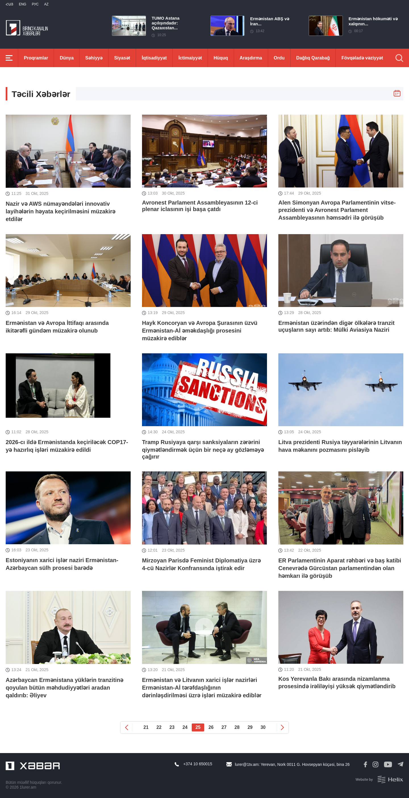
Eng (22, 4)
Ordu (279, 57)
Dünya (67, 57)
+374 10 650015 (197, 764)
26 (211, 727)
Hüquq (221, 57)
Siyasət (122, 57)
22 (159, 727)
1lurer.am (28, 787)
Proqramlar (36, 57)
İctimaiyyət (190, 57)
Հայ (9, 4)
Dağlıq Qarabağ (313, 57)
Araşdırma (251, 57)
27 (224, 727)
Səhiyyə (94, 57)
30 (263, 727)
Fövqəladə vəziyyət (362, 57)
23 (172, 727)
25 (198, 727)
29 (250, 727)
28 (237, 727)
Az (46, 4)
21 (146, 727)
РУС (35, 4)
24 (184, 727)
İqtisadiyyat (154, 57)
